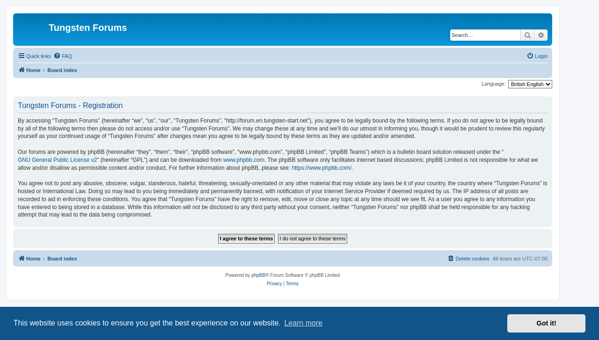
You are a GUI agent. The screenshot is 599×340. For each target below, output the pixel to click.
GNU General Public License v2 (57, 160)
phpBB (258, 275)
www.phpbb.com (243, 160)
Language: (494, 84)
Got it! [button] (546, 323)
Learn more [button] (303, 323)
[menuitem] (62, 56)
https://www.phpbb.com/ (321, 168)
